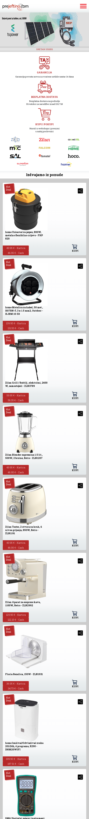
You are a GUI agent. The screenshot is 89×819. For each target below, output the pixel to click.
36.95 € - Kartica (16, 683)
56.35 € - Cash (16, 400)
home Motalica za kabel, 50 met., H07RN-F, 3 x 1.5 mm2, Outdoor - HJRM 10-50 (24, 310)
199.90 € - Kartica (16, 758)
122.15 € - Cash (16, 619)
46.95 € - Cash (16, 252)
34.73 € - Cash (16, 688)
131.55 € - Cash (16, 328)
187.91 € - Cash (15, 763)
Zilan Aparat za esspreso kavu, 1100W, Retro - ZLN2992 (23, 604)
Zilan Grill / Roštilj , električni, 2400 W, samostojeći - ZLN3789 (26, 384)
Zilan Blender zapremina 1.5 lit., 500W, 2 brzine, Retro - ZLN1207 (24, 456)
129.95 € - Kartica (16, 614)
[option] (44, 29)
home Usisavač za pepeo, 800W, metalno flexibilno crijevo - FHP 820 (24, 235)
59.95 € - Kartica (16, 395)
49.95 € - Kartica (16, 248)
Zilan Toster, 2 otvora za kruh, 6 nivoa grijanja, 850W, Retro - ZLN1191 (23, 530)
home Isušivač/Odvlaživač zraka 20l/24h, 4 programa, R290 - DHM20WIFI (24, 746)
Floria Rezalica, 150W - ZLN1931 (24, 674)
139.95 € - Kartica (16, 323)
